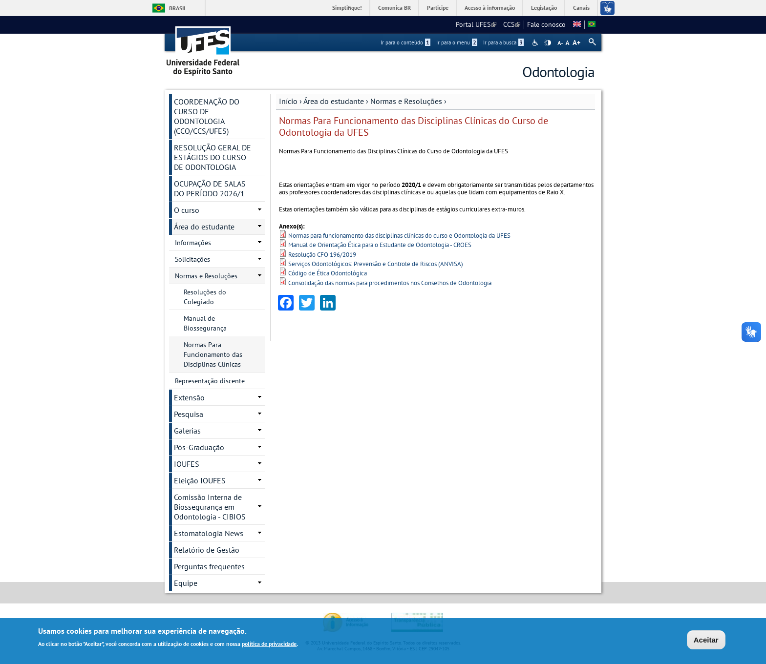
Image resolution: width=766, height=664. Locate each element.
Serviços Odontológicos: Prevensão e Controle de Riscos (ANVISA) (375, 264)
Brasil (178, 8)
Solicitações (192, 259)
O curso (186, 210)
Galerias (187, 431)
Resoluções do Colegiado (205, 297)
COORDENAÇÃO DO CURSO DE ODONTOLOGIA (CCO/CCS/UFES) (206, 116)
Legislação (544, 7)
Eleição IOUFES (200, 480)
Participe (437, 7)
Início (288, 101)
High (547, 43)
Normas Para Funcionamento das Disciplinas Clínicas (213, 354)
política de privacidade (269, 644)
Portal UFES (476, 24)
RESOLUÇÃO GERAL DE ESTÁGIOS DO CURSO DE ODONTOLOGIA (212, 157)
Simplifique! (347, 7)
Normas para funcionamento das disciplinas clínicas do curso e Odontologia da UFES (399, 235)
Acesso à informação (490, 7)
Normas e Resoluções (406, 101)
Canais (581, 7)
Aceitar (706, 640)
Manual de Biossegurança (205, 323)
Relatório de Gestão (206, 550)
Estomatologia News (208, 533)
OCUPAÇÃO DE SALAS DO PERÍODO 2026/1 (210, 188)
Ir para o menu (456, 42)
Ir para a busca (503, 42)
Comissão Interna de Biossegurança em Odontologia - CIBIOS (210, 506)
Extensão (189, 397)
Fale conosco (546, 24)
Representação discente (210, 380)
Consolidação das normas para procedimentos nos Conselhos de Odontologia (389, 283)
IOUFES (186, 464)
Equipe (185, 583)
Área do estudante (333, 101)
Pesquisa (188, 414)
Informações (193, 242)
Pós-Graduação (199, 447)
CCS (511, 24)
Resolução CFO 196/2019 (322, 254)
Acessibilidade (536, 43)
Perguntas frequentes (209, 566)
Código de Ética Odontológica (327, 273)
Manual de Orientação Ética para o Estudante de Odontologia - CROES (379, 245)
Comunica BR (394, 7)
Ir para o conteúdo (405, 42)
